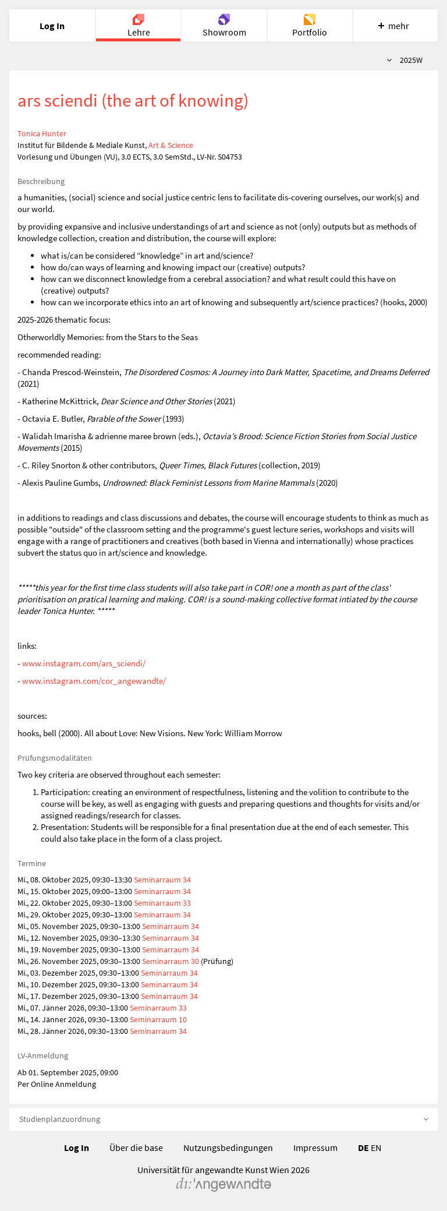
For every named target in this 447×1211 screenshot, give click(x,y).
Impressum (315, 1147)
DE (363, 1147)
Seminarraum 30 (170, 961)
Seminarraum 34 (162, 879)
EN (376, 1147)
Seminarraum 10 (158, 1019)
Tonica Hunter (41, 133)
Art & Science (170, 145)
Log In (76, 1147)
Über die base (136, 1147)
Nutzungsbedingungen (228, 1147)
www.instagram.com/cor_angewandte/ (94, 680)
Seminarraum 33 (162, 903)
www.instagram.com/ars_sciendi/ (84, 663)
